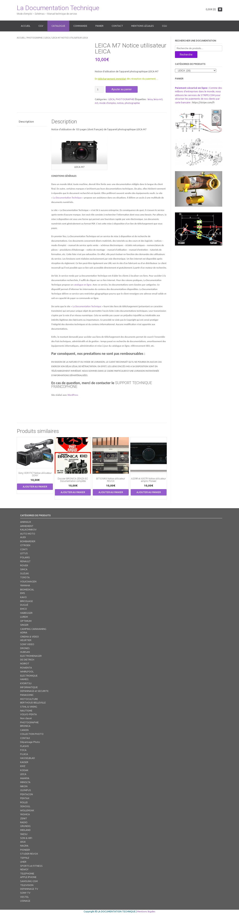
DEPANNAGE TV (29, 888)
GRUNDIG (25, 826)
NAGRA (24, 845)
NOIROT (24, 663)
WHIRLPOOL (27, 671)
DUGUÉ (24, 604)
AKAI (23, 841)
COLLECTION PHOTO (32, 734)
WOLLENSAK (27, 810)
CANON (24, 730)
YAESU (23, 834)
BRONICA (25, 726)
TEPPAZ (24, 857)
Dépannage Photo (30, 742)
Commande (80, 25)
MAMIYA (24, 778)
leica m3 (158, 99)
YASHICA (25, 814)
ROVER (24, 565)
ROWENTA (26, 667)
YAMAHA (25, 585)
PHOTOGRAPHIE (35, 38)
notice (120, 103)
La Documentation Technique (58, 8)
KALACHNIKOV (28, 529)
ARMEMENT (26, 526)
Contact (117, 25)
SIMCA (23, 569)
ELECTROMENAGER (31, 655)
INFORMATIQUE (29, 687)
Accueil (25, 25)
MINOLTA (25, 782)
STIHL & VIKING (28, 706)
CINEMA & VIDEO (29, 636)
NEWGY (24, 869)
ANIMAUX (25, 522)
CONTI (23, 549)
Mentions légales (142, 25)
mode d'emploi (107, 103)
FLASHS (24, 746)
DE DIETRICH (27, 659)
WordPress (72, 394)
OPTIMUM (26, 621)
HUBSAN (25, 652)
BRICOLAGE (26, 601)
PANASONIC (27, 695)
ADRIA (23, 632)
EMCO (23, 608)
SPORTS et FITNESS (31, 865)
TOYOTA (25, 577)
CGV (40, 25)
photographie (132, 103)
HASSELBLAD (27, 758)
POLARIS (25, 557)
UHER (23, 861)
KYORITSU (26, 683)
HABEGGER (26, 613)
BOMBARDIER (27, 541)
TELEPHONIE (27, 873)
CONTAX (25, 738)
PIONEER (25, 849)
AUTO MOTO (27, 533)
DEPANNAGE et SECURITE (34, 691)
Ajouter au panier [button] (35, 486)
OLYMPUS (25, 790)
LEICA (47, 38)
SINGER (24, 624)
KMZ (22, 766)
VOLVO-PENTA (28, 714)
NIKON (23, 786)
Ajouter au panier (121, 89)
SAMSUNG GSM (29, 881)
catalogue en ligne (82, 284)
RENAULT (25, 561)
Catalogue (58, 25)
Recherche (186, 54)
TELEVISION (26, 885)
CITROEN (25, 545)
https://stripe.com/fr (203, 102)
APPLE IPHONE (28, 877)
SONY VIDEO (27, 644)
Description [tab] (26, 121)
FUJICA (24, 754)
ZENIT (23, 818)
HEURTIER (25, 640)
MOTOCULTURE (29, 699)
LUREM (24, 616)
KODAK (24, 770)
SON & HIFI (26, 838)
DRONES (25, 648)
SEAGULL (25, 806)
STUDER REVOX (29, 853)
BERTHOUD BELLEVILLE (33, 702)
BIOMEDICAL (27, 589)
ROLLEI (24, 802)
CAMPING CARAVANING (33, 629)
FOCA (23, 750)
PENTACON (26, 794)
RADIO (23, 822)
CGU (164, 25)
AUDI (23, 537)
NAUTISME (26, 710)
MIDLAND (25, 830)
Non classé (26, 718)
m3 (96, 103)
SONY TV (25, 892)
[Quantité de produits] (99, 89)
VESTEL (24, 897)
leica (150, 99)
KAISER (24, 762)
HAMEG (24, 679)
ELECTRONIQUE (29, 675)
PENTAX (24, 798)
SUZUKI (24, 573)
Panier (99, 25)
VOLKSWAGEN (28, 581)
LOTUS (24, 553)
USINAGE (25, 900)
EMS (22, 593)
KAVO (23, 597)
